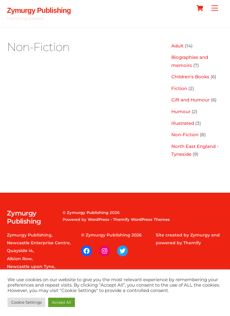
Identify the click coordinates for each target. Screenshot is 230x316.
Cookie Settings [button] (26, 302)
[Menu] (215, 8)
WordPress (98, 219)
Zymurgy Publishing (87, 212)
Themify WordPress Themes (141, 219)
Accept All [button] (61, 302)
